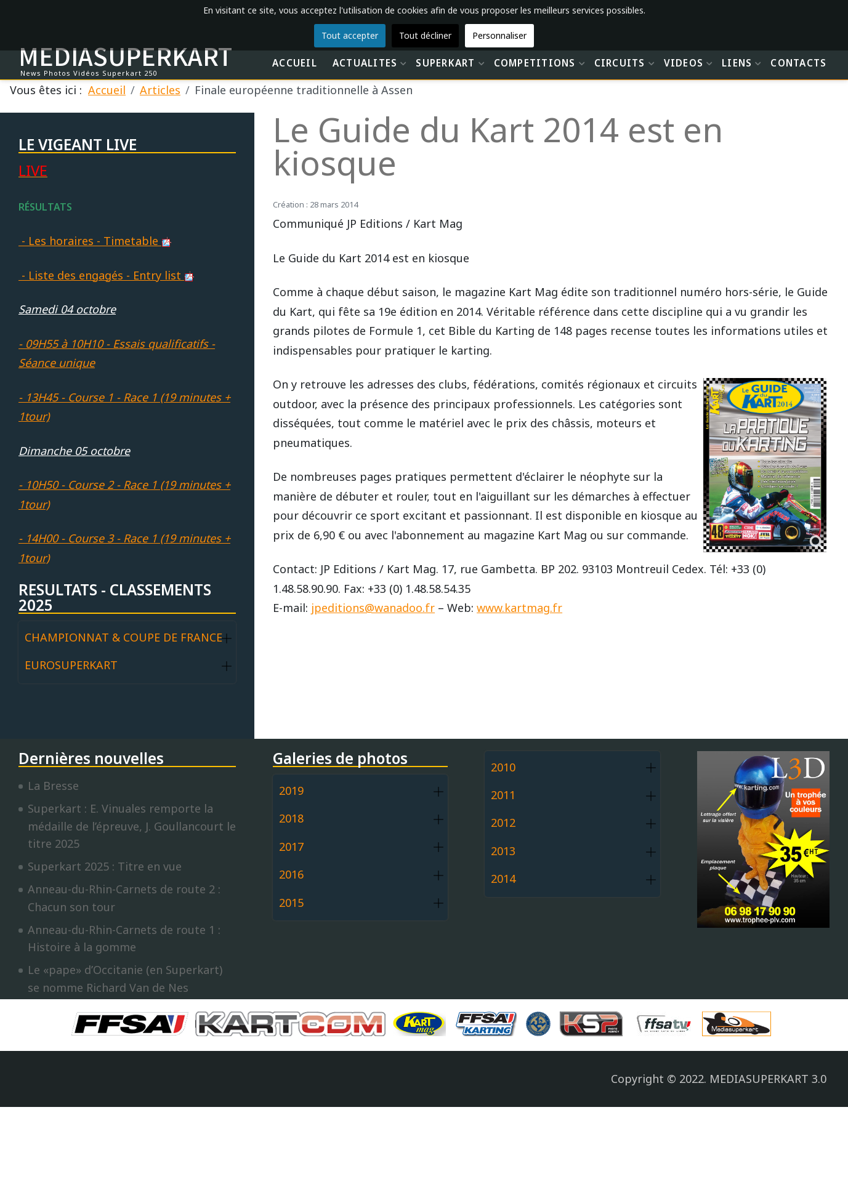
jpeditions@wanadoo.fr (373, 607)
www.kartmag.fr (519, 607)
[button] (226, 638)
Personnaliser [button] (499, 35)
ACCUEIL (294, 63)
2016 (291, 874)
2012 (503, 822)
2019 (291, 790)
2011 (503, 794)
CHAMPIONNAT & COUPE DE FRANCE (123, 637)
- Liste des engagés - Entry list (106, 275)
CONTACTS (798, 63)
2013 (503, 850)
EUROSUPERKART (71, 665)
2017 (291, 846)
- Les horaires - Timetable (94, 240)
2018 (291, 818)
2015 (291, 902)
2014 (503, 878)
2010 (503, 767)
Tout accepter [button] (349, 35)
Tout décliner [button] (425, 35)
